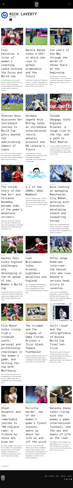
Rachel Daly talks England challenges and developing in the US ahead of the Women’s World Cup (11, 273)
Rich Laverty (23, 13)
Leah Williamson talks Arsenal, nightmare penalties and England (36, 269)
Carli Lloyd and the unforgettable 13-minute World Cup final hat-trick (60, 337)
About (57, 476)
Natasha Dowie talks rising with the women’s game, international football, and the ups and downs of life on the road (60, 423)
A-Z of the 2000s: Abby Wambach (34, 190)
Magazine (51, 476)
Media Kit (63, 476)
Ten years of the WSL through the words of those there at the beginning (59, 61)
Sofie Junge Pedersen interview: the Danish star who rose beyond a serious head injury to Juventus (60, 273)
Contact (69, 476)
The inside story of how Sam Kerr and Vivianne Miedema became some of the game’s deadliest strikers (11, 202)
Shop (46, 476)
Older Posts (4, 466)
